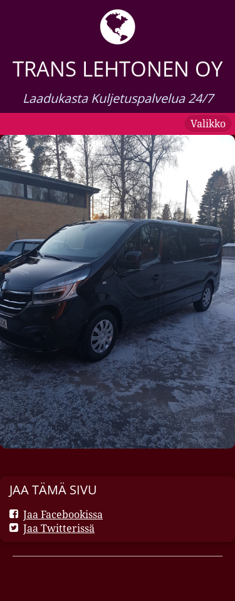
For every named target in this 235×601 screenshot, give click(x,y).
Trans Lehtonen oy (117, 69)
